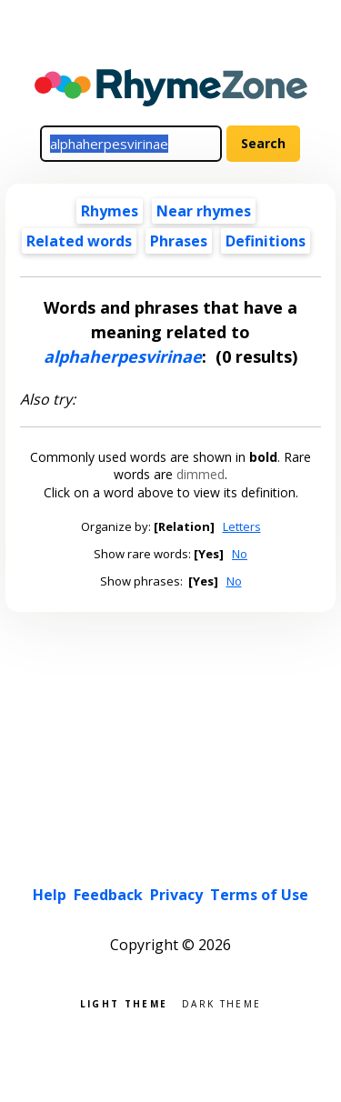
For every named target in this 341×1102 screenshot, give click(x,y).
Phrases (178, 241)
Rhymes (109, 211)
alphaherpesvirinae (123, 356)
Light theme (123, 1002)
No (239, 554)
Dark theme (221, 1002)
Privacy (176, 895)
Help (49, 895)
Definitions (266, 241)
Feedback (108, 895)
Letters (242, 526)
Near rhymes (203, 211)
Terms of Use (259, 895)
